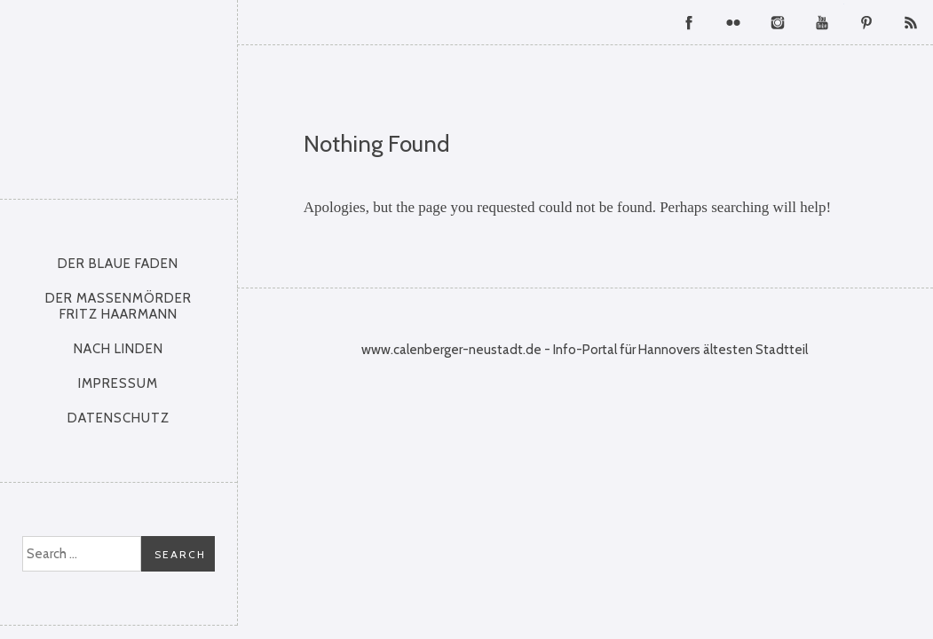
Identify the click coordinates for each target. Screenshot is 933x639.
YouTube (822, 22)
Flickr (733, 22)
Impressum (118, 383)
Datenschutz (118, 418)
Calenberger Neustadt (119, 95)
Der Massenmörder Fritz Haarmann (118, 306)
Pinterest (866, 22)
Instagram (777, 22)
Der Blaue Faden (118, 264)
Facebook (689, 22)
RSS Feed (911, 22)
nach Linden (118, 349)
